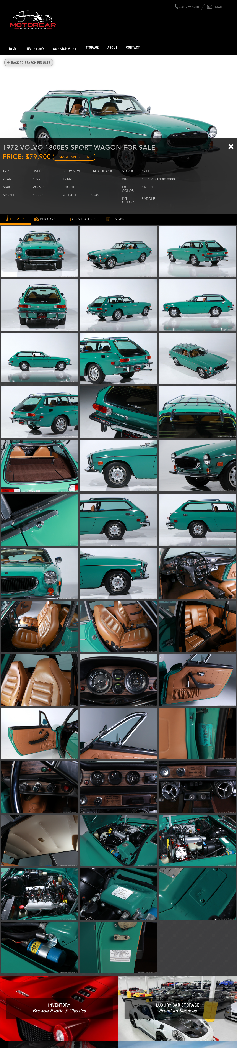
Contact (133, 47)
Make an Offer (74, 157)
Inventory (35, 49)
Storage (92, 47)
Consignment (65, 49)
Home (12, 49)
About (112, 47)
